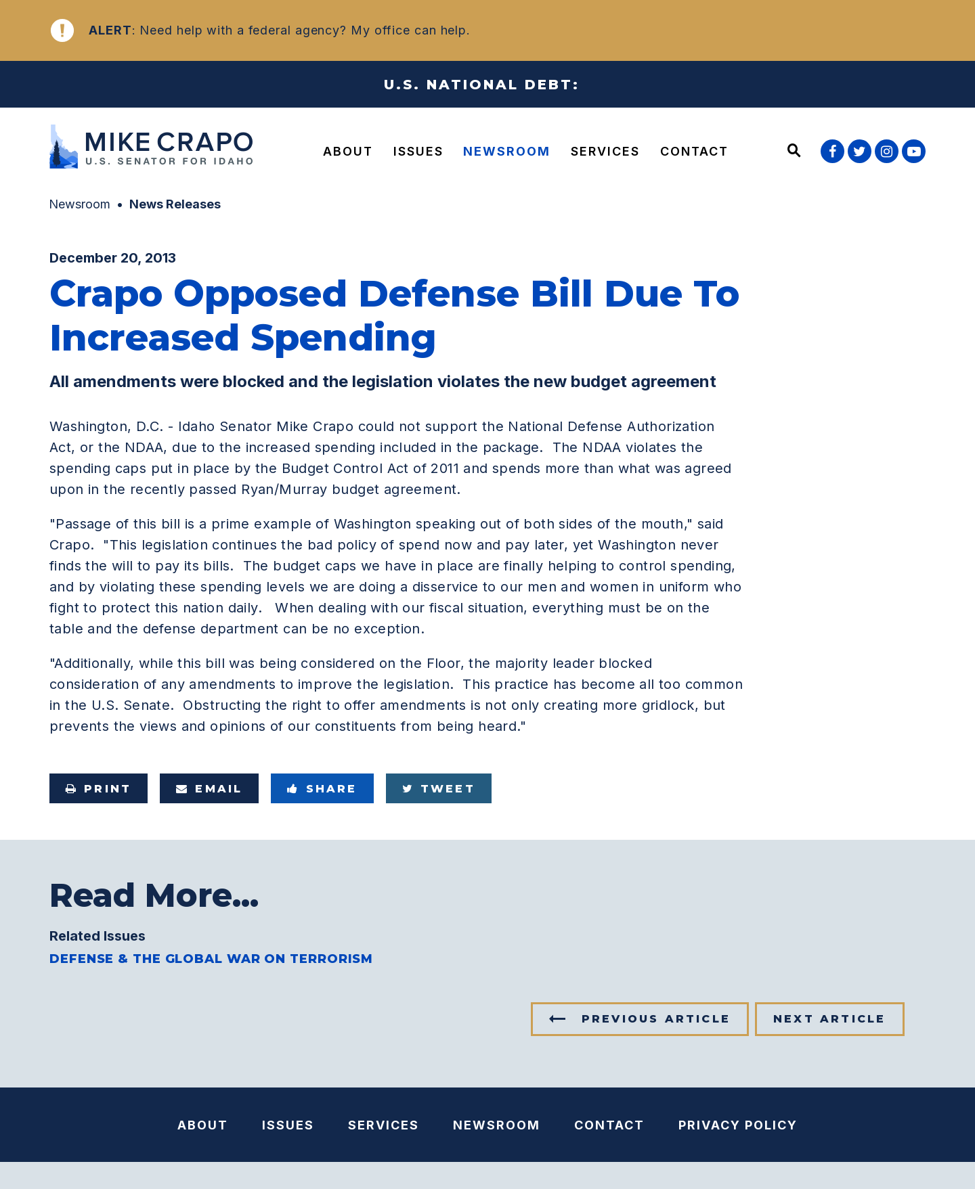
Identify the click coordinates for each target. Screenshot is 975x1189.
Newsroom (506, 151)
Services (605, 151)
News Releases (175, 204)
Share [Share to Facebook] (322, 788)
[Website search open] (794, 151)
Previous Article (656, 1018)
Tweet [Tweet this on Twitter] (438, 788)
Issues (418, 151)
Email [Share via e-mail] (209, 788)
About (348, 151)
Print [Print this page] (98, 788)
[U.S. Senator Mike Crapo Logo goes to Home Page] (154, 149)
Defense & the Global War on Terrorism (211, 958)
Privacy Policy (738, 1125)
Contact (694, 151)
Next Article (829, 1018)
